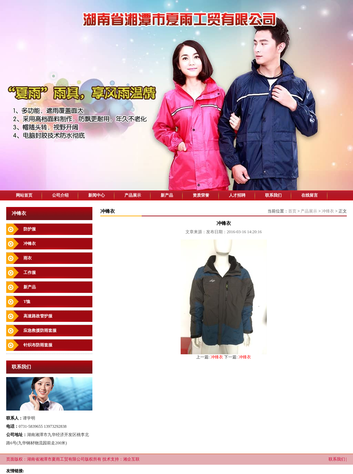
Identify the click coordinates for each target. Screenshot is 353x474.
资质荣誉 (201, 195)
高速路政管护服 (37, 316)
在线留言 (309, 195)
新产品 (167, 195)
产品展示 (132, 195)
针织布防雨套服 (37, 345)
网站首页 (24, 195)
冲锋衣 (29, 243)
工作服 (29, 272)
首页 (292, 211)
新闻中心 (96, 195)
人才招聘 (237, 195)
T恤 (26, 301)
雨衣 (27, 258)
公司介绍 (60, 195)
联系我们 (273, 195)
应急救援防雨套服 (40, 330)
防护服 (29, 229)
